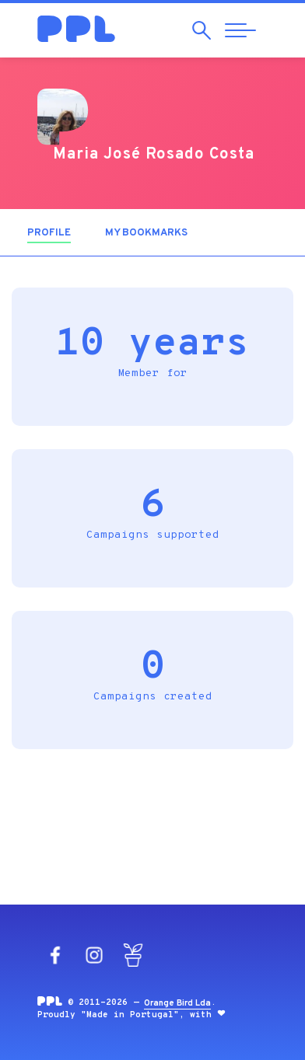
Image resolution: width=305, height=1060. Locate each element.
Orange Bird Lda (177, 1003)
